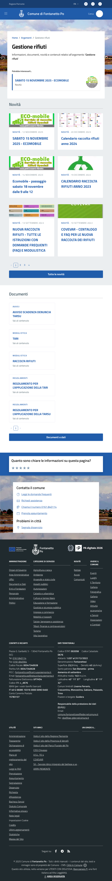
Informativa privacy (18, 811)
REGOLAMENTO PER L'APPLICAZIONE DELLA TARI (30, 385)
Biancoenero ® (80, 869)
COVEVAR (38, 759)
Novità (17, 131)
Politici (12, 603)
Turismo (37, 631)
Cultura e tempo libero (44, 598)
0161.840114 (19, 658)
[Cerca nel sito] (99, 13)
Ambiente (38, 574)
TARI (16, 338)
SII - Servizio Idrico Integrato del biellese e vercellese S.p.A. (61, 764)
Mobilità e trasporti (42, 617)
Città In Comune (74, 865)
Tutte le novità (56, 274)
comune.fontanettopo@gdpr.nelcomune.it (78, 714)
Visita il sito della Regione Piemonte (50, 736)
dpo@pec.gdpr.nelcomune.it (75, 718)
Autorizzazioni (40, 589)
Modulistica (20, 333)
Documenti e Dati (17, 584)
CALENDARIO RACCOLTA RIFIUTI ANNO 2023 (79, 184)
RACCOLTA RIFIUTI (24, 361)
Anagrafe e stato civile (44, 579)
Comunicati (79, 579)
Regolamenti (20, 378)
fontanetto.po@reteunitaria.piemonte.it (34, 675)
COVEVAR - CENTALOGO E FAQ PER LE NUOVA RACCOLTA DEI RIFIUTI (79, 234)
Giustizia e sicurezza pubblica (47, 607)
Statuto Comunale (18, 806)
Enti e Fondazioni (17, 589)
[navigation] (6, 13)
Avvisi (16, 306)
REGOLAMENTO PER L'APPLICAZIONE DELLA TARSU (32, 412)
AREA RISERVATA (54, 876)
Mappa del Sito (16, 839)
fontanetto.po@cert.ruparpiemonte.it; (33, 672)
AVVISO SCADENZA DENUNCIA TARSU (32, 314)
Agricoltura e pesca (42, 570)
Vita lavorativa (40, 635)
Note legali (14, 815)
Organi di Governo (17, 570)
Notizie (77, 570)
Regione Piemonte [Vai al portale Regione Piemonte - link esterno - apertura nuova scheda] (16, 3)
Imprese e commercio (43, 612)
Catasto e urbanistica (43, 593)
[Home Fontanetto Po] (40, 13)
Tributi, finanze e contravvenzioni (49, 626)
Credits (12, 825)
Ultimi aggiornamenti (19, 829)
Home (15, 37)
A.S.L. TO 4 (38, 755)
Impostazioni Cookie (18, 820)
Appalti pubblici (40, 584)
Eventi (93, 573)
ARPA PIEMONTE (41, 769)
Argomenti (26, 37)
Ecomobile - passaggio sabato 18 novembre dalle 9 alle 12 (29, 186)
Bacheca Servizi (16, 801)
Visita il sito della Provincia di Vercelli (51, 741)
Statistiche (14, 834)
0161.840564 (20, 661)
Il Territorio (95, 582)
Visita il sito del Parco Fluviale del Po (50, 745)
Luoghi (93, 578)
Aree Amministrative (19, 574)
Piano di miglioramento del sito (18, 759)
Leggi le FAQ (15, 769)
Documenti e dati (56, 437)
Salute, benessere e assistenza (48, 621)
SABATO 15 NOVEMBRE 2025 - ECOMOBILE (42, 80)
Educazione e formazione (45, 603)
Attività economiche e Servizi (96, 610)
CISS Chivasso (40, 750)
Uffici (11, 579)
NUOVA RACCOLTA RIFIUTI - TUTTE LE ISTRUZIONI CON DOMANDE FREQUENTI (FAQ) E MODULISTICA (30, 240)
